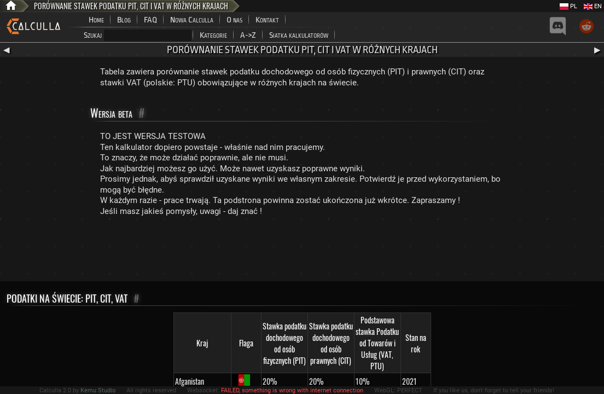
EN (593, 6)
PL (568, 6)
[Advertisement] (302, 251)
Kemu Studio (97, 390)
